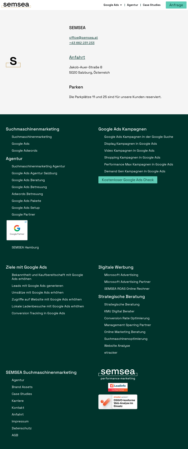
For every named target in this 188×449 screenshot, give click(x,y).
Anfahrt (77, 57)
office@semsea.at (83, 37)
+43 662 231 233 (81, 43)
